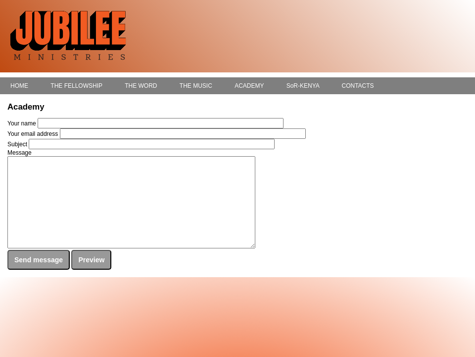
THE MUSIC (196, 85)
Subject (17, 144)
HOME (19, 85)
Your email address (32, 133)
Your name (21, 123)
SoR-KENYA (302, 85)
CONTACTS (357, 85)
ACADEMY (249, 85)
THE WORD (141, 85)
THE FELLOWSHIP (76, 85)
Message (19, 152)
